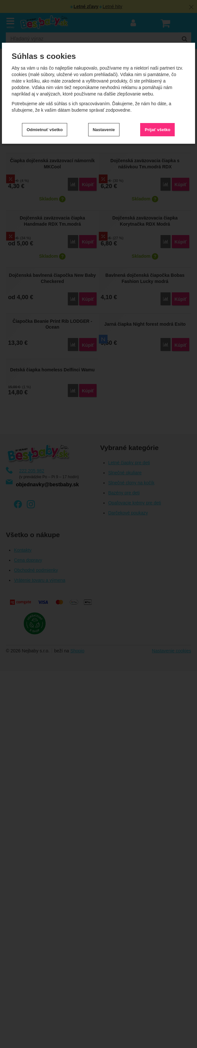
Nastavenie (104, 129)
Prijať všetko (157, 129)
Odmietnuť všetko (44, 129)
